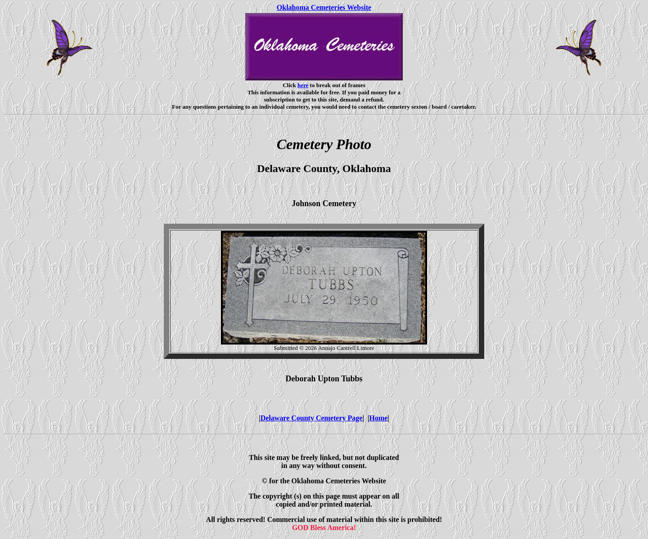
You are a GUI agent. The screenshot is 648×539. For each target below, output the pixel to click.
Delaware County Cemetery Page (312, 418)
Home (378, 418)
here (302, 85)
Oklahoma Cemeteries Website (324, 7)
